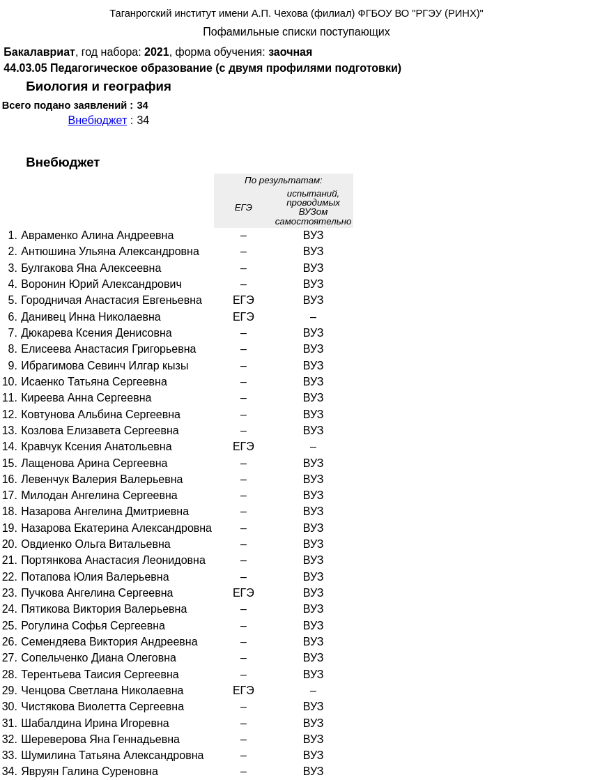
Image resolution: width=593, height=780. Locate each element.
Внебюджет (97, 120)
